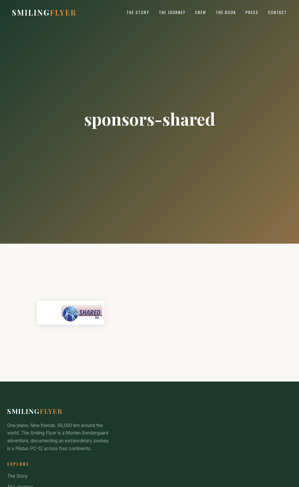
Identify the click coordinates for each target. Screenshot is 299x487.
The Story (138, 12)
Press (252, 12)
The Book (226, 12)
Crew (200, 12)
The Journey (172, 12)
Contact (277, 12)
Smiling (44, 12)
